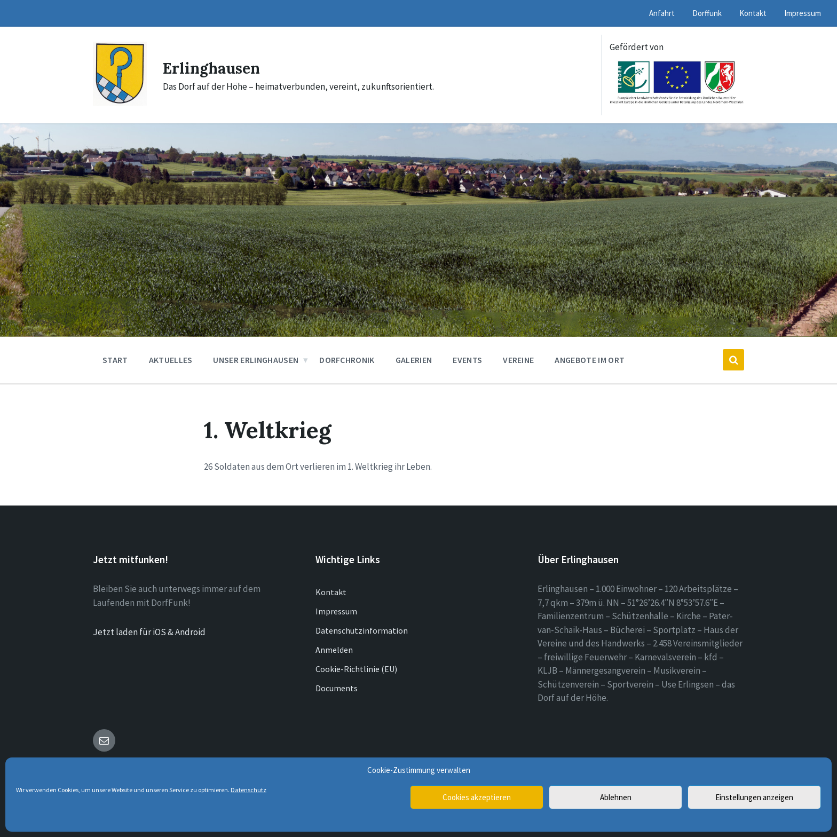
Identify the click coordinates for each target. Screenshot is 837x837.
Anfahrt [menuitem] (662, 13)
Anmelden (334, 649)
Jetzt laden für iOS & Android (149, 632)
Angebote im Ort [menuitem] (590, 359)
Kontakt (330, 592)
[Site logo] (120, 102)
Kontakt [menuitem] (753, 13)
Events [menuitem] (467, 359)
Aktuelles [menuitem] (171, 359)
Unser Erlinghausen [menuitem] (255, 359)
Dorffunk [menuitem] (707, 13)
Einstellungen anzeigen (754, 797)
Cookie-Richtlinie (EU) (356, 669)
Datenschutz (248, 790)
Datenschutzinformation (361, 630)
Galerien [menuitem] (414, 359)
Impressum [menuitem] (802, 13)
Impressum (336, 611)
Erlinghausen (214, 68)
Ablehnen (615, 797)
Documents (336, 688)
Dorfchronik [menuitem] (347, 359)
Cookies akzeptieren (477, 797)
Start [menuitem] (115, 359)
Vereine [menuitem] (518, 359)
